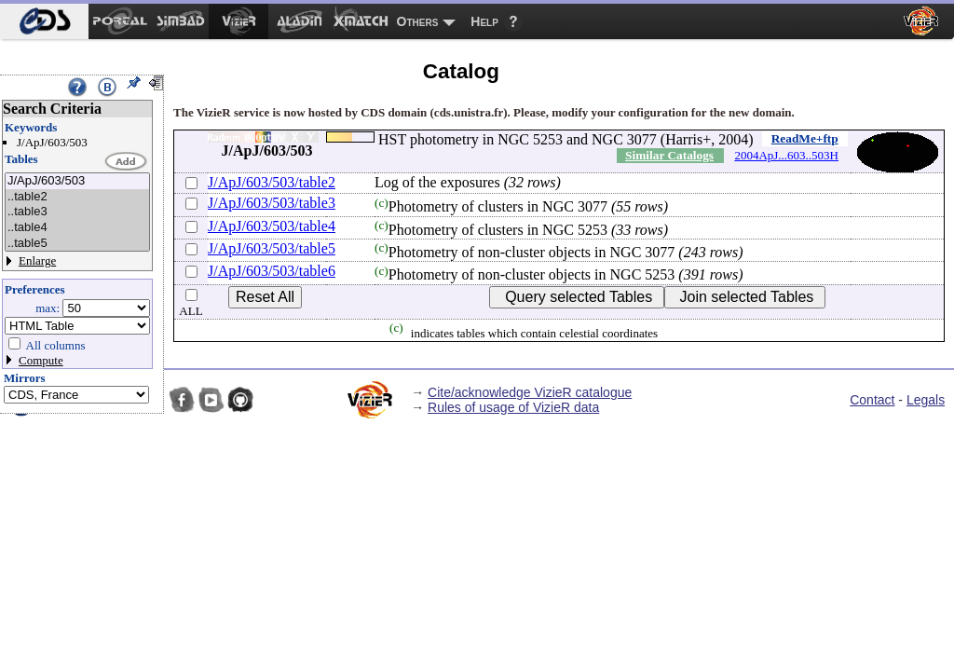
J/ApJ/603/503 (77, 181)
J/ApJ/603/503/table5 (271, 248)
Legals (925, 399)
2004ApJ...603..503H (786, 155)
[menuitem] (44, 21)
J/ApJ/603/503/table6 (271, 271)
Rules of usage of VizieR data (513, 407)
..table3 (77, 212)
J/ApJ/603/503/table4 (271, 226)
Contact (872, 399)
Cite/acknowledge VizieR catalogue (530, 392)
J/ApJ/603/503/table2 (271, 182)
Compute (41, 360)
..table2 (77, 197)
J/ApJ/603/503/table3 (271, 203)
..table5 (77, 244)
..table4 (77, 228)
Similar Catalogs (669, 155)
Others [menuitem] (418, 21)
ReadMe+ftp (804, 138)
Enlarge (37, 260)
